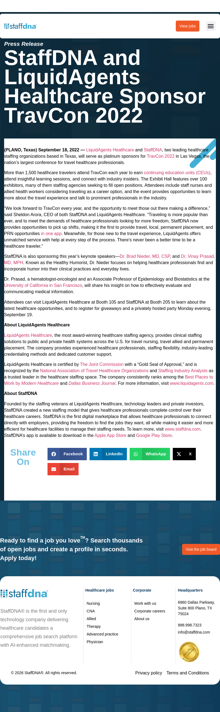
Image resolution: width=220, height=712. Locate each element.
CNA (91, 611)
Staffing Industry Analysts (182, 370)
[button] (211, 26)
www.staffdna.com (182, 429)
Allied (91, 619)
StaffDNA (153, 150)
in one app (51, 233)
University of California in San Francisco (43, 285)
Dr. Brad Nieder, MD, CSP (145, 256)
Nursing (93, 603)
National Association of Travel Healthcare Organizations (94, 370)
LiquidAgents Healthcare (110, 150)
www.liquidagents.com (191, 383)
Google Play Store (154, 435)
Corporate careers (149, 611)
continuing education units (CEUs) (177, 172)
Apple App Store (110, 435)
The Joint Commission (101, 364)
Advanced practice (102, 634)
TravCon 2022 (160, 156)
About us (141, 619)
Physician (95, 642)
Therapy (94, 626)
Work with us (145, 603)
